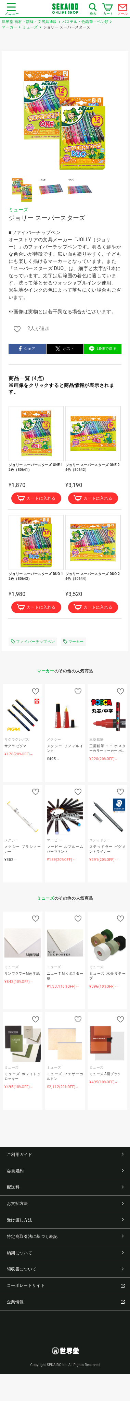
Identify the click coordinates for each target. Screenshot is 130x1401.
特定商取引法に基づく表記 (65, 1236)
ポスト (65, 348)
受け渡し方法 (65, 1220)
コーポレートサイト (66, 1285)
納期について (65, 1253)
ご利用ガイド (65, 1154)
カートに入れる (36, 498)
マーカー (73, 641)
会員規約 (65, 1171)
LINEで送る (103, 348)
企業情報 (66, 1302)
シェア (27, 348)
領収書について (65, 1269)
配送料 (65, 1187)
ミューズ (18, 209)
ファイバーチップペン (33, 641)
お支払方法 (65, 1203)
